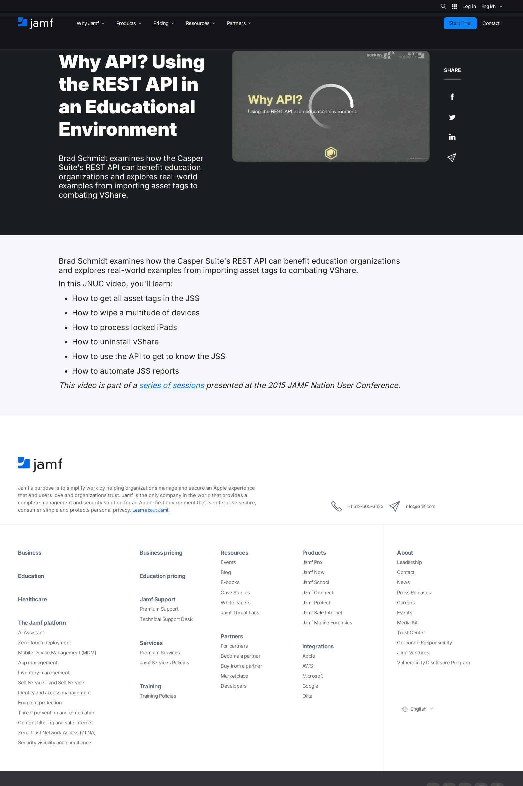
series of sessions (171, 385)
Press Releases (414, 593)
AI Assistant (31, 633)
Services (152, 642)
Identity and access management (54, 693)
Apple (308, 656)
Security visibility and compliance (54, 743)
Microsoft (312, 676)
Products (315, 552)
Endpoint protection (40, 703)
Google (310, 686)
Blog (226, 572)
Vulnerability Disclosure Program (433, 663)
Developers (234, 686)
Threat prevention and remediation (56, 713)
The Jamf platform (44, 622)
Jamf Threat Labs (240, 613)
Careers (406, 603)
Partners (233, 636)
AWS (307, 666)
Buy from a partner (241, 666)
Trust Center (411, 633)
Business (30, 552)
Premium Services (160, 653)
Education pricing (164, 575)
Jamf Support (159, 599)
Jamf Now (313, 572)
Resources (236, 552)
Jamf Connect (317, 593)
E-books (230, 582)
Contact (405, 572)
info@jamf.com (417, 506)
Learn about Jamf (151, 510)
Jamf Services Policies (164, 663)
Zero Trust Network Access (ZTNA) (57, 733)
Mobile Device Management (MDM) (57, 653)
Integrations (319, 646)
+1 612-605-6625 (352, 506)
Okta (307, 696)
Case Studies (235, 593)
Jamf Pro (312, 562)
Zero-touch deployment (44, 643)
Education (32, 575)
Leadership (409, 562)
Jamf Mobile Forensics (327, 623)
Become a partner (240, 656)
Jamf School (315, 582)
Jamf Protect (316, 603)
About (406, 552)
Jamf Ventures (413, 653)
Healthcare (34, 599)
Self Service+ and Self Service (51, 683)
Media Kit (407, 623)
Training (151, 686)
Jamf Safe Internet (322, 613)
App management (37, 663)
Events (228, 562)
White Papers (236, 603)
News (403, 582)
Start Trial (460, 23)
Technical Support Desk (166, 619)
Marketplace (234, 676)
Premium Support (159, 609)
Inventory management (43, 673)
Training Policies (158, 696)
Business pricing (163, 552)
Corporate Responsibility (424, 643)
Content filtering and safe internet (55, 723)
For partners (234, 646)
